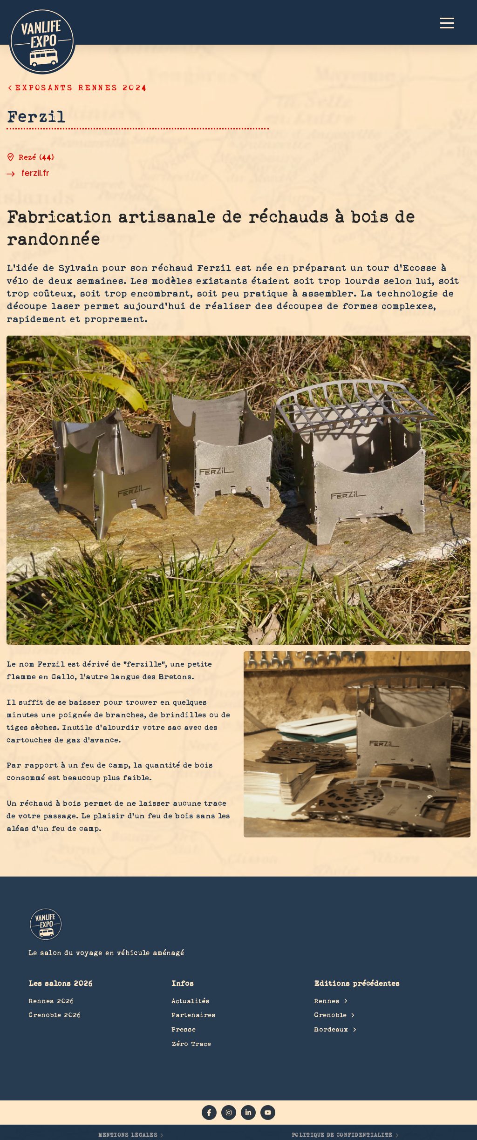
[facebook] (209, 1112)
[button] (451, 22)
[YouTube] (267, 1112)
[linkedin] (248, 1112)
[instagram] (228, 1112)
